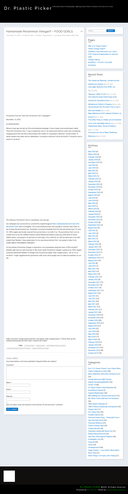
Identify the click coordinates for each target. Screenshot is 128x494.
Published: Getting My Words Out (100, 431)
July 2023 (91, 230)
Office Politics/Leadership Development (102, 407)
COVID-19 (92, 385)
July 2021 (91, 296)
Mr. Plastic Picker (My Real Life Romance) (103, 398)
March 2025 (92, 176)
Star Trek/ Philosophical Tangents (100, 437)
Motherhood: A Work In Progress (100, 104)
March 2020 (92, 339)
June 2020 (92, 331)
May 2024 (91, 203)
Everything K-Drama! (95, 390)
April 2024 (92, 206)
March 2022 (92, 274)
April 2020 (92, 337)
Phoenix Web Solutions (116, 490)
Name (9, 382)
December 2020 (94, 315)
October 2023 (93, 222)
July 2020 (91, 329)
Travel (90, 445)
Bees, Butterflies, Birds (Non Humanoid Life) (104, 374)
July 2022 (91, 263)
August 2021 (92, 293)
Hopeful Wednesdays (96, 393)
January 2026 (93, 160)
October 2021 (93, 288)
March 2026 (92, 154)
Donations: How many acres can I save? (102, 52)
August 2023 (92, 228)
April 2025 (92, 173)
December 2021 (94, 282)
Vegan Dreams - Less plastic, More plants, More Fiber (60, 35)
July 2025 (91, 165)
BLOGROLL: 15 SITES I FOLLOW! (100, 62)
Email (8, 389)
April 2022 (92, 271)
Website (9, 396)
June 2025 (92, 168)
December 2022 (94, 250)
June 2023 (92, 233)
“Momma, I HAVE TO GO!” (97, 94)
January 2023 (93, 247)
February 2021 (93, 310)
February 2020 (93, 342)
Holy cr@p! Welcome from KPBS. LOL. (102, 87)
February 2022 (93, 277)
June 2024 (92, 201)
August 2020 (92, 326)
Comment (10, 365)
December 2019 (94, 348)
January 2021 (93, 312)
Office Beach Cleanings (96, 404)
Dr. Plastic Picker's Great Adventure (101, 388)
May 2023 (91, 236)
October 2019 (93, 353)
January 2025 (93, 181)
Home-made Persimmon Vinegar (56, 345)
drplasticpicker (40, 345)
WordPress (92, 490)
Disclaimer (92, 65)
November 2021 (94, 285)
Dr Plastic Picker (27, 35)
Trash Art (91, 442)
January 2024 (93, 214)
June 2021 (92, 299)
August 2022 (92, 260)
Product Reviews (94, 428)
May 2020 (91, 334)
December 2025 (94, 162)
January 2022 (93, 279)
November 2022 (94, 252)
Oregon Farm (92, 409)
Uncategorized (93, 447)
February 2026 (93, 157)
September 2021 (94, 290)
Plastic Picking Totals (96, 426)
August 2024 (92, 195)
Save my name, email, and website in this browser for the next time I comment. (34, 405)
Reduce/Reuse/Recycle (97, 434)
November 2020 (94, 318)
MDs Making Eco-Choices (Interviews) (102, 396)
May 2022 (91, 269)
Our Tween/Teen (94, 412)
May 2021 (91, 301)
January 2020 (93, 345)
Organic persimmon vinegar (40, 348)
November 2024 (94, 187)
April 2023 (92, 239)
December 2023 (94, 217)
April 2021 (92, 304)
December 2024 (94, 184)
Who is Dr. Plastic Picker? (97, 46)
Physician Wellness (95, 423)
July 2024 (91, 198)
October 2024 (93, 190)
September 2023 (94, 225)
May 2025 (91, 171)
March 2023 (92, 241)
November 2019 (94, 350)
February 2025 (93, 179)
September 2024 (94, 192)
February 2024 (93, 211)
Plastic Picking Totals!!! (96, 49)
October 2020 (93, 320)
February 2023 (93, 244)
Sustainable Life (94, 439)
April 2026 (92, 152)
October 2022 (93, 255)
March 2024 (92, 209)
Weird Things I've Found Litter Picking (102, 456)
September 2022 (94, 258)
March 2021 (92, 307)
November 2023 (94, 220)
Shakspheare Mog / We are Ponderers (102, 126)
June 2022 (92, 266)
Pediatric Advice (94, 60)
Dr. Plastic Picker (28, 8)
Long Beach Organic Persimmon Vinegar (18, 348)
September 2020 (94, 323)
